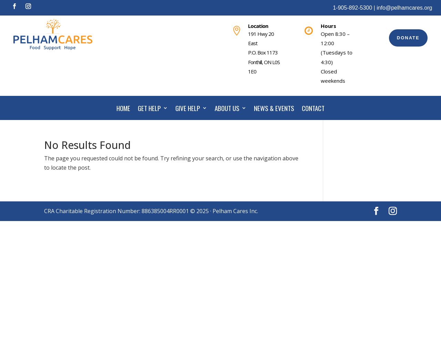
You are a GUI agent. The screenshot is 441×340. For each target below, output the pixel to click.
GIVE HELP (187, 109)
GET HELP (149, 109)
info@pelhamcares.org (404, 8)
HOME (123, 109)
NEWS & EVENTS (274, 109)
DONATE (408, 37)
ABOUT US (227, 109)
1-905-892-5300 (352, 8)
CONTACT (313, 109)
